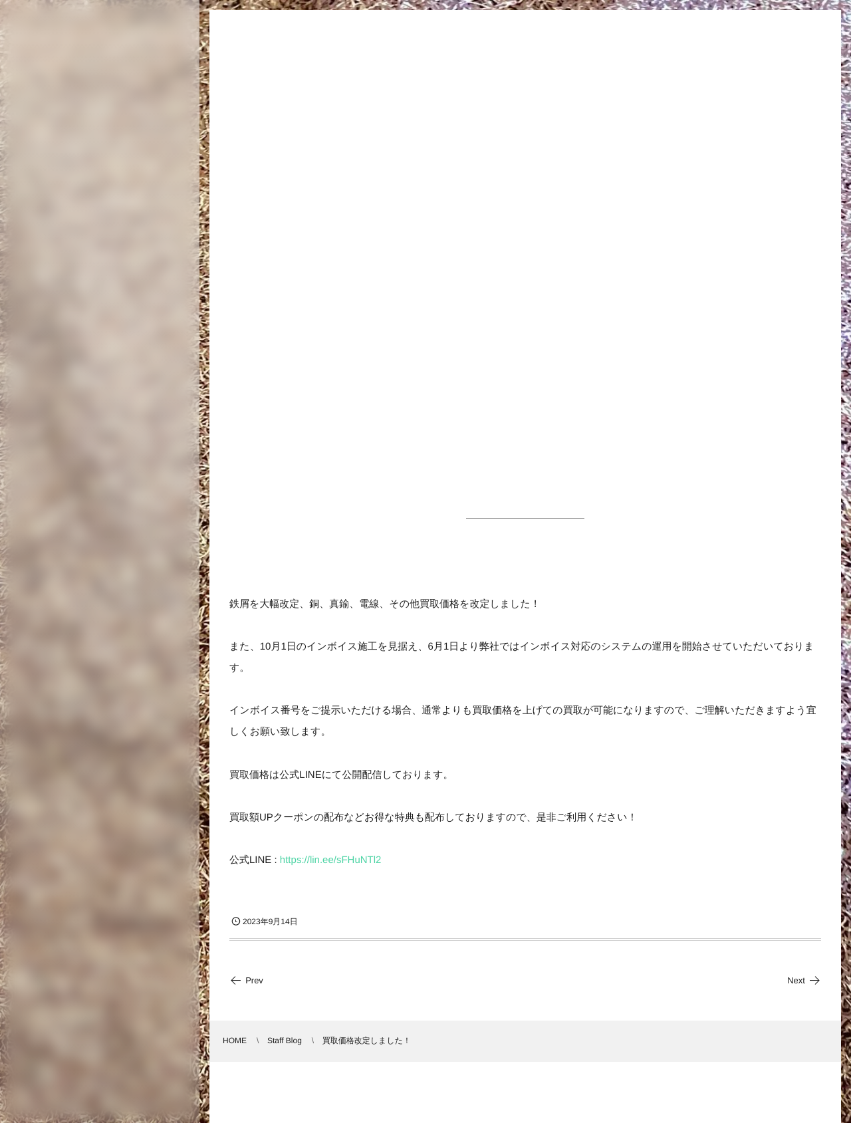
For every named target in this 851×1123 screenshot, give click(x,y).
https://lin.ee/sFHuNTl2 (331, 860)
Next (804, 980)
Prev (246, 980)
